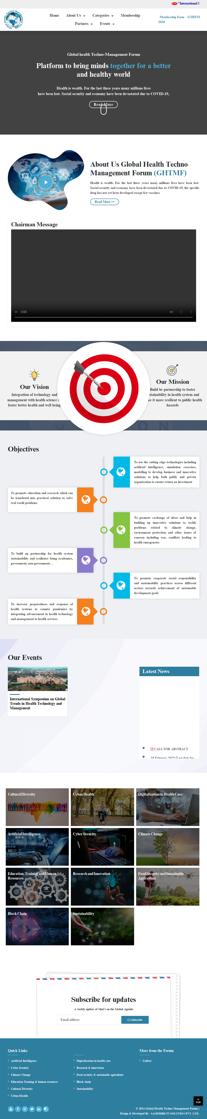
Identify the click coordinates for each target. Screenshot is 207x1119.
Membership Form (172, 17)
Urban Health (19, 1095)
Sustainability (85, 1088)
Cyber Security (20, 1067)
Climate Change (20, 1074)
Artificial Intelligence (24, 1060)
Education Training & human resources (34, 1081)
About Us (73, 15)
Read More (105, 202)
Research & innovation (90, 1067)
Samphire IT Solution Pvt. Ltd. (175, 1113)
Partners (81, 24)
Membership (130, 15)
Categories (100, 15)
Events (105, 24)
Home (54, 15)
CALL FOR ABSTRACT (169, 753)
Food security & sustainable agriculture (100, 1074)
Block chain (84, 1081)
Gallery (147, 1060)
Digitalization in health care (94, 1060)
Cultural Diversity (22, 1088)
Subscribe (135, 1019)
